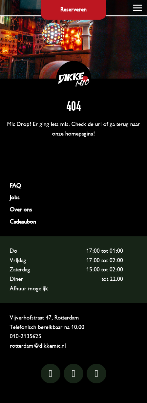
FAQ (15, 185)
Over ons (21, 209)
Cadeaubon (23, 221)
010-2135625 (25, 336)
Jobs (15, 197)
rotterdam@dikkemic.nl (38, 345)
